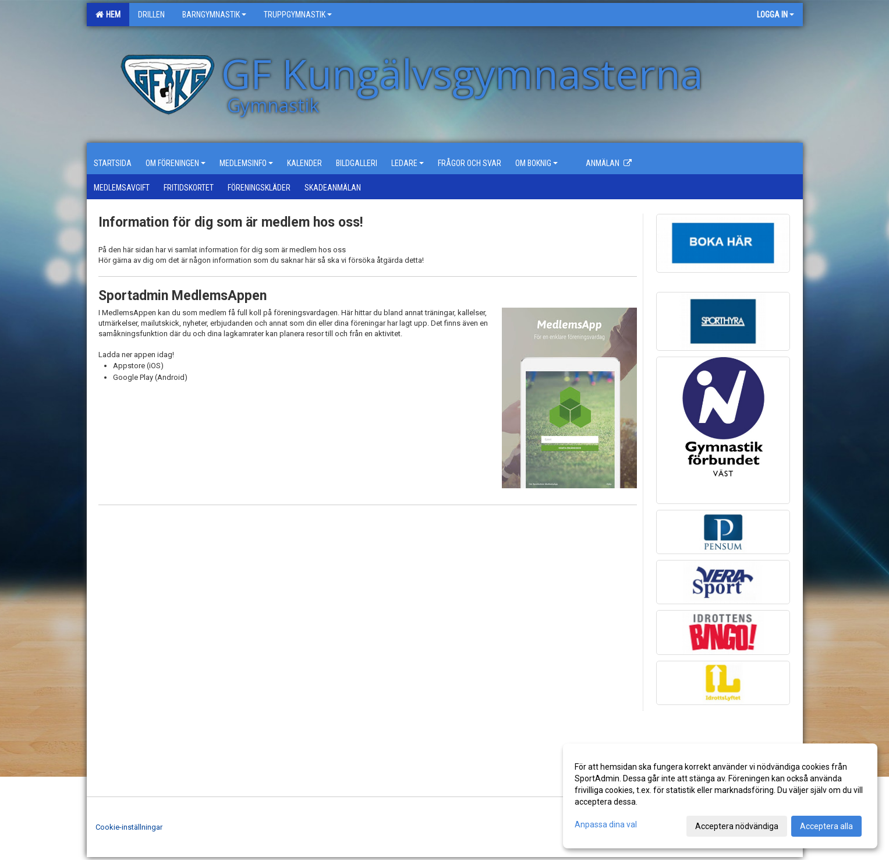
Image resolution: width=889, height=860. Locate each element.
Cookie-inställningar (128, 827)
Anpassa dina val (606, 824)
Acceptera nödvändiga (736, 826)
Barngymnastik (214, 14)
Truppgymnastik (298, 14)
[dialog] (720, 795)
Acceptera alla (826, 826)
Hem (108, 14)
